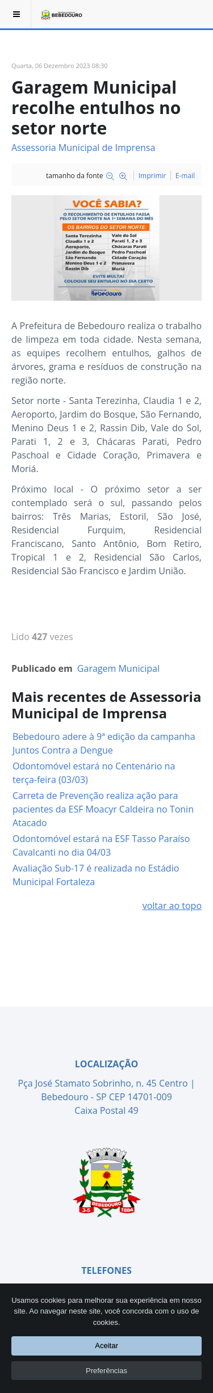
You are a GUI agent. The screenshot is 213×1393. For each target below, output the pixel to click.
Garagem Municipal (118, 668)
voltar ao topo (172, 905)
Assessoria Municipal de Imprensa (83, 147)
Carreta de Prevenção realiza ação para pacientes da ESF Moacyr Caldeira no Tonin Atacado (103, 809)
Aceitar (106, 1345)
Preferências (106, 1370)
